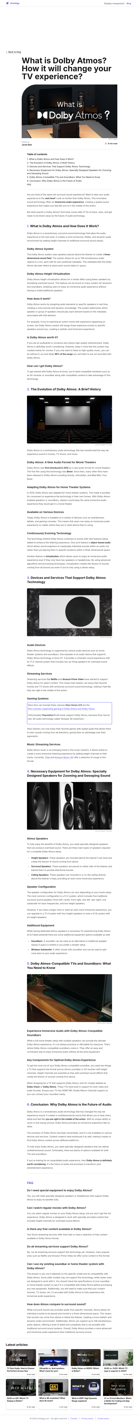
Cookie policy (103, 1418)
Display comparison (114, 3)
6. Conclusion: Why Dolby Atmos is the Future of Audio (54, 180)
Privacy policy (87, 1418)
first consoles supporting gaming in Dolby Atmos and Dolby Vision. (61, 708)
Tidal (47, 757)
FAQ (29, 184)
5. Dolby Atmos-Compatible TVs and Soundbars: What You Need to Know (63, 177)
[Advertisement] (69, 29)
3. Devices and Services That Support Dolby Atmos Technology (58, 166)
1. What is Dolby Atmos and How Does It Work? (50, 159)
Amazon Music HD (64, 757)
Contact (74, 1418)
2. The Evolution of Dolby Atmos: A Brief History (51, 162)
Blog (129, 3)
